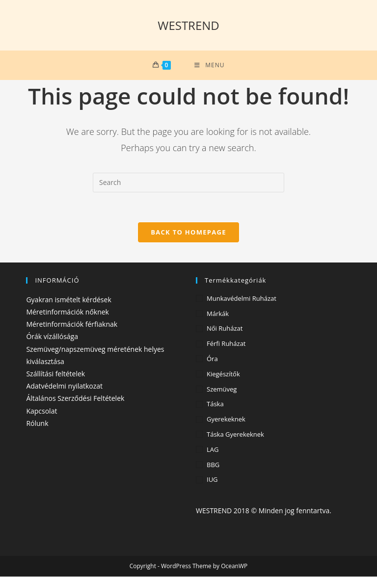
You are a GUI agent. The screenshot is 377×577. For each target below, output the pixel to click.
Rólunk (37, 423)
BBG (213, 464)
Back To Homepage (188, 232)
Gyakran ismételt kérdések (68, 299)
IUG (212, 479)
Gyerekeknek (226, 419)
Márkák (218, 313)
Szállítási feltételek (55, 373)
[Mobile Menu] (209, 65)
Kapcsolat (41, 411)
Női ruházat (224, 328)
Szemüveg (222, 389)
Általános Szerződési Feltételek (75, 398)
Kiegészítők (223, 373)
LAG (212, 449)
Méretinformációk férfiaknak (71, 324)
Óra (212, 359)
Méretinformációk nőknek (67, 312)
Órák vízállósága (52, 336)
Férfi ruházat (226, 344)
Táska (215, 404)
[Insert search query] (188, 182)
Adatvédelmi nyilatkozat (64, 386)
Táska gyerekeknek (235, 434)
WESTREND (188, 25)
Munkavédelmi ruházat (241, 298)
